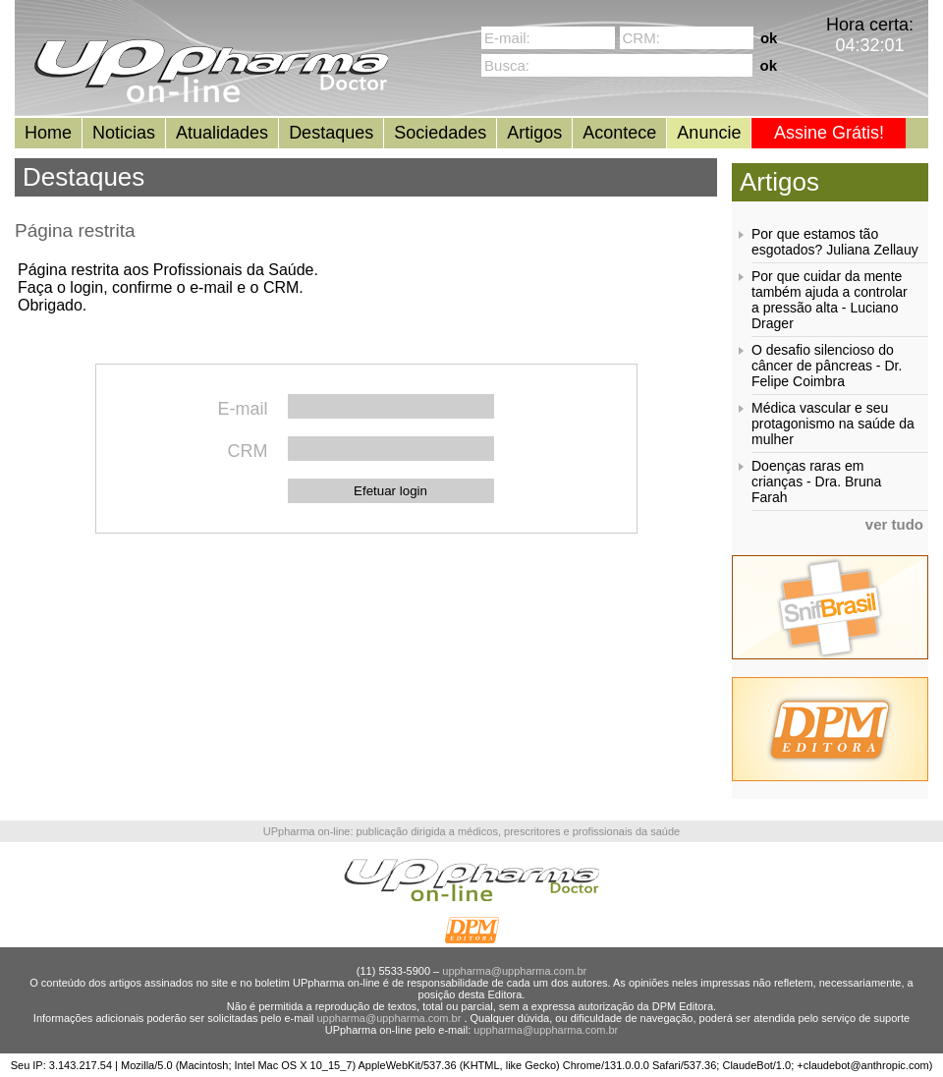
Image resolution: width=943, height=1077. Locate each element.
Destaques (331, 132)
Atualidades (222, 132)
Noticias (123, 132)
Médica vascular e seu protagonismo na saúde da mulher (833, 423)
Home (48, 132)
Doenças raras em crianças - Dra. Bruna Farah (816, 481)
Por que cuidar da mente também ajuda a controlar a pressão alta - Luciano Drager (829, 299)
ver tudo (894, 524)
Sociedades (440, 132)
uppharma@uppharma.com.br (514, 971)
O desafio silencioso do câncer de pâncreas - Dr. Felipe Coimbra (826, 365)
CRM (248, 451)
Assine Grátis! (829, 132)
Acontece (619, 132)
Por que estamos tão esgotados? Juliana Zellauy (834, 241)
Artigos (534, 132)
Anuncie (709, 132)
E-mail (242, 409)
